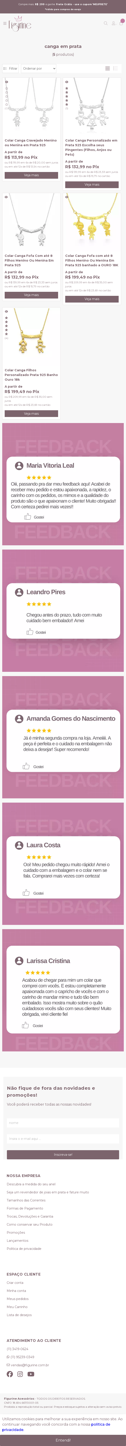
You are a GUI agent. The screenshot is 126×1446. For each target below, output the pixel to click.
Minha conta (16, 1291)
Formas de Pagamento (25, 1208)
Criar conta (15, 1283)
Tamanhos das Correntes (26, 1200)
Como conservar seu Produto (30, 1225)
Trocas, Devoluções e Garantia (30, 1216)
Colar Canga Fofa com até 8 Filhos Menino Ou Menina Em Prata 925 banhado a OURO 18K (91, 260)
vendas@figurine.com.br (30, 1365)
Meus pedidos (17, 1299)
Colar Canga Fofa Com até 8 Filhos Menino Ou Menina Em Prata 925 (29, 260)
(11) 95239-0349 (22, 1357)
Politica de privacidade (24, 1249)
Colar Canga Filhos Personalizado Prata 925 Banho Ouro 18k (31, 375)
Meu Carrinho (17, 1307)
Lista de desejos (19, 1315)
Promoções (16, 1233)
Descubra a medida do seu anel (31, 1184)
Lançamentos (17, 1241)
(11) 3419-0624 (17, 1349)
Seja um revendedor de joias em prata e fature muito (48, 1192)
